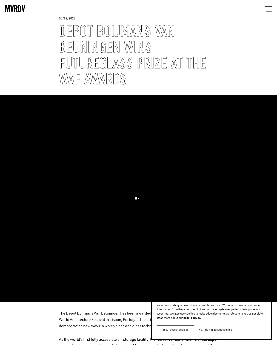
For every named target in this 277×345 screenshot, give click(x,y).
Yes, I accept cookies (176, 329)
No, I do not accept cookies (215, 329)
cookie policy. (192, 318)
